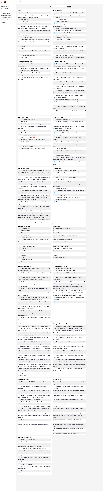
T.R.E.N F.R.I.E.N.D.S (26, 464)
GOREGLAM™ (25, 253)
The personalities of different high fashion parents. (33, 148)
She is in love (24, 21)
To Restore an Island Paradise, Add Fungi (66, 28)
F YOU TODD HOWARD (27, 146)
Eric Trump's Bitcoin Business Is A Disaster (66, 335)
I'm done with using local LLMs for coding (66, 270)
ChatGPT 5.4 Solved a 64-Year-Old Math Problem (33, 448)
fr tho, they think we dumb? (62, 130)
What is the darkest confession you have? (31, 299)
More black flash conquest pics (63, 201)
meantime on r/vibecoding (62, 301)
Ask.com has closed (61, 19)
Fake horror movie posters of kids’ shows (66, 177)
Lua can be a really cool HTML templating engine (65, 235)
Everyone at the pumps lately (28, 12)
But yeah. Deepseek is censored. (29, 439)
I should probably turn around (28, 135)
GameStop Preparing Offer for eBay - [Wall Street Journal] (35, 195)
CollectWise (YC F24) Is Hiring (63, 39)
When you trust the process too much (30, 441)
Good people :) (24, 57)
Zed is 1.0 (55, 237)
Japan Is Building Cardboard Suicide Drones (67, 99)
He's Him (23, 130)
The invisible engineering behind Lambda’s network (33, 401)
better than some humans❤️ (28, 137)
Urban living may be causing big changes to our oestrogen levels (69, 413)
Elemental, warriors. (61, 193)
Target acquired (25, 35)
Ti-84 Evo (58, 17)
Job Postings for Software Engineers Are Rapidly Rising (69, 15)
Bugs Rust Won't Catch (59, 257)
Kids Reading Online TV (6, 17)
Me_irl (22, 48)
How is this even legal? (26, 37)
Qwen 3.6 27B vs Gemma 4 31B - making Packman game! (70, 281)
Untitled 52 (23, 248)
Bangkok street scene (26, 259)
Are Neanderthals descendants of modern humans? (66, 433)
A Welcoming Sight (60, 179)
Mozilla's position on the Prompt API (62, 250)
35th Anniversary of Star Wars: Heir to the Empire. (68, 197)
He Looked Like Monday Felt (28, 246)
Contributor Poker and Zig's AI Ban (62, 228)
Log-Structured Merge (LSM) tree (29, 75)
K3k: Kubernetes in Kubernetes (63, 37)
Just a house (24, 121)
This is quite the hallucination (63, 155)
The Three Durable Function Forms (29, 70)
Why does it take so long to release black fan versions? (69, 12)
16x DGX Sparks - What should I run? (65, 268)
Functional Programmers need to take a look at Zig (65, 244)
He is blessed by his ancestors (28, 55)
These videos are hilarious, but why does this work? (34, 473)
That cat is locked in (26, 133)
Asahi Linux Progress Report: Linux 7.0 (63, 248)
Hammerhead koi (25, 228)
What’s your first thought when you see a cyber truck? (34, 297)
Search (69, 6)
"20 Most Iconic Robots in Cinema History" (66, 170)
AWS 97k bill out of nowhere (28, 419)
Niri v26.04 (56, 233)
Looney (23, 46)
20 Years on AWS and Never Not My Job (31, 404)
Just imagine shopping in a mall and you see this (33, 139)
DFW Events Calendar (6, 19)
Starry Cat (23, 250)
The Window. (24, 255)
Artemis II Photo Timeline (62, 21)
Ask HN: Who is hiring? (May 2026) (64, 55)
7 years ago (24, 470)
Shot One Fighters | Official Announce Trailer (32, 210)
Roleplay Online (4, 22)
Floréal (22, 262)
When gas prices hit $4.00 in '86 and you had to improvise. (70, 190)
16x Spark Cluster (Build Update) (64, 275)
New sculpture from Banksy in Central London (32, 24)
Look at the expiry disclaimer (28, 119)
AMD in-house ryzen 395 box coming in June (67, 272)
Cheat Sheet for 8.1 (26, 237)
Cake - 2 (23, 257)
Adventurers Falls (25, 230)
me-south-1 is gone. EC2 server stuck (30, 399)
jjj (53, 230)
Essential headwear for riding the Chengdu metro (33, 124)
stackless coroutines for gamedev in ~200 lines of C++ (34, 68)
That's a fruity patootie (26, 53)
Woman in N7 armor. (61, 188)
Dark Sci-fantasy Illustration (28, 244)
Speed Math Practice (6, 15)
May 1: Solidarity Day (61, 199)
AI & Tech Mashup (5, 6)
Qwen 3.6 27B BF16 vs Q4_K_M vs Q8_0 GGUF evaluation (70, 304)
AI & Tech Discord (5, 11)
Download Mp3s (5, 8)
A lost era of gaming (61, 148)
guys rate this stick (25, 19)
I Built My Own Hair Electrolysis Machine (63, 239)
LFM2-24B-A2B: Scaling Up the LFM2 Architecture (68, 30)
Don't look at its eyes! (61, 195)
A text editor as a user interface (61, 246)
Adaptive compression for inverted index (31, 72)
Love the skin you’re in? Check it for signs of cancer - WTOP (33, 326)
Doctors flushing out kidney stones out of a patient (33, 50)
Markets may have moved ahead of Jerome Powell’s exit (70, 341)
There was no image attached (63, 119)
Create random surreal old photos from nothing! (67, 141)
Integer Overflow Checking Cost (64, 33)
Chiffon (23, 233)
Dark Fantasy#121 (25, 235)
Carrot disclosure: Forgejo (59, 241)
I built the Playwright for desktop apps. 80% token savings (70, 57)
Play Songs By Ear (5, 13)
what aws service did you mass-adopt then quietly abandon (35, 406)
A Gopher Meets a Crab (62, 35)
